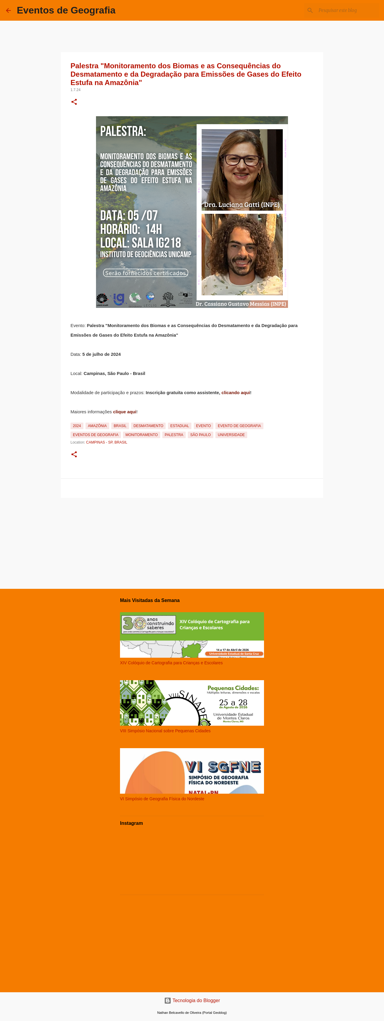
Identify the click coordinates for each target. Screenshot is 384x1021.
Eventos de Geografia (66, 10)
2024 (77, 426)
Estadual (179, 426)
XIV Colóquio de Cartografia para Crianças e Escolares (171, 662)
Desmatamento (148, 426)
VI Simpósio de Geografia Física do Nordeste (162, 798)
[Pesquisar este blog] (347, 10)
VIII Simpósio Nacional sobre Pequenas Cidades (165, 730)
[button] (74, 102)
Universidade (231, 435)
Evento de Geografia (239, 426)
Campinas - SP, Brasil (106, 442)
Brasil (120, 426)
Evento (203, 426)
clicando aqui (235, 392)
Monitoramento (141, 435)
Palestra (174, 435)
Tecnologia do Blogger (192, 1000)
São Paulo (200, 435)
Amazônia (97, 426)
